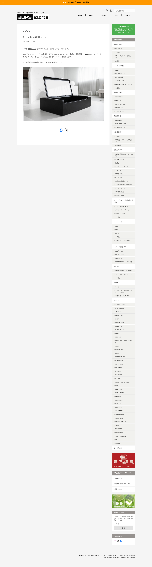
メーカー (116, 300)
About (91, 15)
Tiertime (118, 429)
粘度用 (117, 61)
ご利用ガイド (118, 478)
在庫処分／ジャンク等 (122, 295)
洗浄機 (117, 136)
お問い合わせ (118, 489)
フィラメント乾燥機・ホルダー (123, 241)
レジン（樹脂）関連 (120, 247)
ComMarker (119, 81)
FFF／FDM (118, 48)
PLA (116, 229)
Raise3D (118, 403)
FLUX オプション (120, 73)
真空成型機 (117, 116)
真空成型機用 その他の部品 (123, 184)
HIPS (117, 233)
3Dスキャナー (118, 92)
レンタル (118, 286)
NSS (116, 385)
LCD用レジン (119, 251)
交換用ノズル (119, 159)
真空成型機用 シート (121, 181)
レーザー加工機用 (120, 188)
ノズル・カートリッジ (122, 210)
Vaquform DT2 (120, 124)
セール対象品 (118, 448)
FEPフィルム (119, 174)
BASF (117, 319)
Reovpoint (119, 97)
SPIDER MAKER (120, 421)
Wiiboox (118, 443)
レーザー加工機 (119, 66)
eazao (117, 333)
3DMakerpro (120, 104)
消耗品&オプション (120, 150)
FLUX (117, 70)
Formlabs (119, 360)
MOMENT (118, 371)
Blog (116, 15)
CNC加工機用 (119, 192)
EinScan (118, 100)
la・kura (118, 367)
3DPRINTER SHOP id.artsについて (89, 555)
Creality (118, 326)
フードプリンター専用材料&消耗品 (123, 201)
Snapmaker (119, 414)
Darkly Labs (120, 330)
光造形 (117, 52)
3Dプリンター (118, 44)
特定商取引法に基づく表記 (122, 483)
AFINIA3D (118, 312)
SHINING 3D (119, 418)
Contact (128, 15)
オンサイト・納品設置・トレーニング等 (123, 291)
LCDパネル (118, 177)
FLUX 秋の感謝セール (35, 37)
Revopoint (119, 407)
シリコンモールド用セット (123, 274)
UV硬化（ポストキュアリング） (123, 140)
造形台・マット (120, 213)
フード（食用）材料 (121, 206)
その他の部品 (119, 195)
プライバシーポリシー (109, 555)
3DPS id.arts (32, 49)
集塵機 (117, 88)
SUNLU (117, 425)
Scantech (119, 411)
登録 (123, 528)
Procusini (119, 400)
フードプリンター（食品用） (123, 56)
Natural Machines (122, 382)
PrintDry (118, 396)
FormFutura (120, 357)
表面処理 (118, 145)
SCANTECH (119, 107)
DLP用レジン (119, 254)
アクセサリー (119, 111)
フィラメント (118, 221)
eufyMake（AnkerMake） (123, 341)
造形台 (117, 163)
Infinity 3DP (119, 364)
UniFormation (120, 436)
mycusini (118, 375)
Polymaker (119, 393)
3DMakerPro (120, 304)
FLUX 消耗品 (119, 77)
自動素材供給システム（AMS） (124, 155)
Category (104, 15)
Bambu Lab (119, 315)
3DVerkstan (119, 308)
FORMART (118, 120)
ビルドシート (119, 170)
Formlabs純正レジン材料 (123, 262)
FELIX (117, 346)
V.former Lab (120, 127)
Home (80, 15)
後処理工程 (117, 132)
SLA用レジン (119, 258)
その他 (117, 217)
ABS (116, 226)
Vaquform (119, 439)
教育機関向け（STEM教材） (124, 270)
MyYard (118, 378)
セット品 (116, 266)
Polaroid (118, 389)
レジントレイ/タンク (121, 166)
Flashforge (120, 349)
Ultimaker (119, 432)
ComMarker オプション (123, 84)
